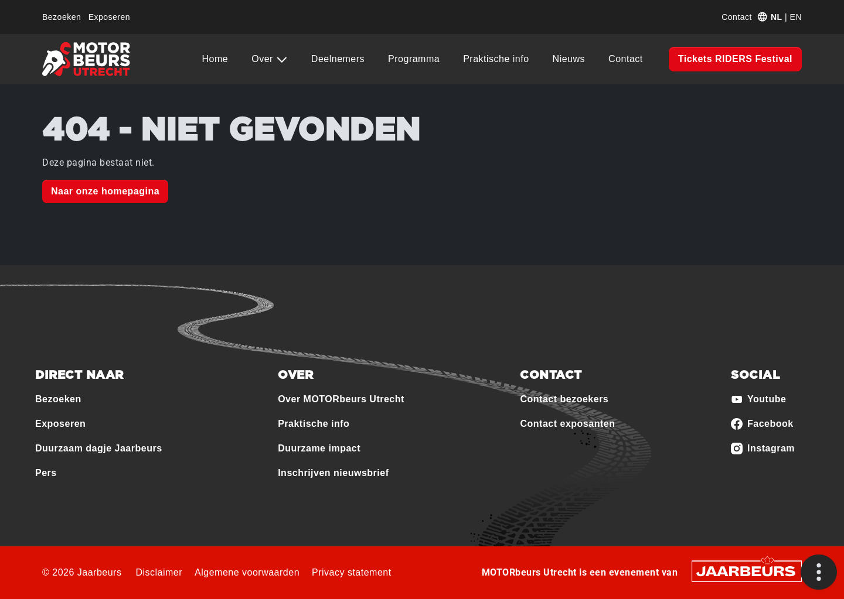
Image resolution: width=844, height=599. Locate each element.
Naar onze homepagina (105, 191)
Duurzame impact (319, 448)
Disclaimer (158, 572)
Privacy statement (352, 572)
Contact (737, 17)
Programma (414, 59)
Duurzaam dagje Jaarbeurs (98, 448)
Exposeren (109, 17)
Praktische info (496, 59)
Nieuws (569, 59)
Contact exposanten (567, 424)
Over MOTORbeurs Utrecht (341, 399)
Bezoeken (61, 17)
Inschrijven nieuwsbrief (333, 473)
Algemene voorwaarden (247, 572)
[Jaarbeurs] (747, 570)
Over (263, 59)
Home (215, 59)
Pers (46, 473)
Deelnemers (338, 59)
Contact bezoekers (564, 399)
